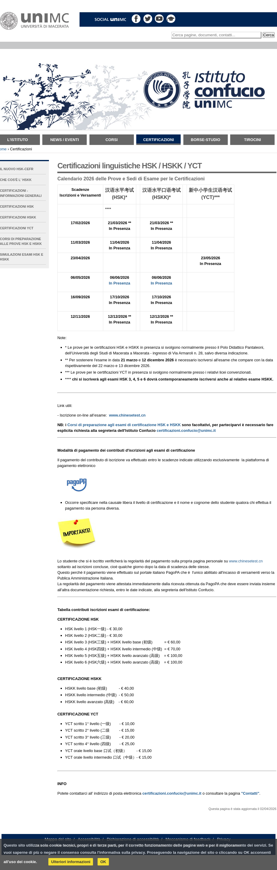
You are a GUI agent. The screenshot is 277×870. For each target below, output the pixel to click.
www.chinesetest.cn (246, 561)
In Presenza (119, 283)
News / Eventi (64, 139)
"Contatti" (250, 793)
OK (103, 861)
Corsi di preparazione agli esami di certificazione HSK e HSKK (124, 425)
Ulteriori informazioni (70, 861)
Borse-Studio (205, 139)
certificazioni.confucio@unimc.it (186, 430)
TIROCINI (252, 139)
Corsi (111, 139)
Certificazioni (158, 139)
